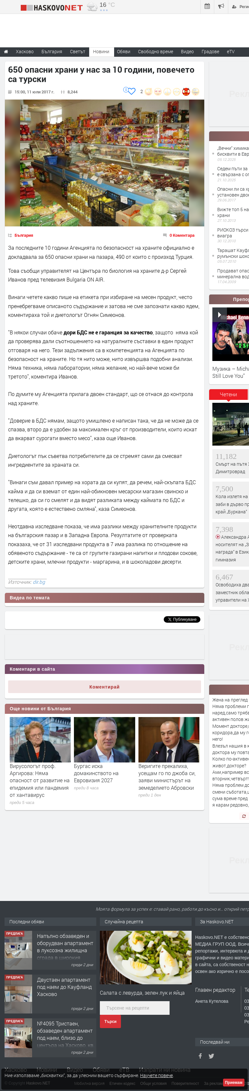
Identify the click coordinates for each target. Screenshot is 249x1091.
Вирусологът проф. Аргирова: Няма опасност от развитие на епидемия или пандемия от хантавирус (40, 780)
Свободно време (155, 51)
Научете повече (156, 1075)
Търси (110, 1021)
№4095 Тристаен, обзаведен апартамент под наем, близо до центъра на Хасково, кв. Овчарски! (66, 1038)
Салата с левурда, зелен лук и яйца (142, 992)
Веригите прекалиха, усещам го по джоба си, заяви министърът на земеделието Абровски (167, 776)
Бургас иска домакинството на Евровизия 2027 (96, 773)
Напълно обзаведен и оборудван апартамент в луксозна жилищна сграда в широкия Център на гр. (65, 950)
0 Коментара (182, 235)
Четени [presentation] (228, 394)
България (24, 235)
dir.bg (39, 582)
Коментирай (104, 686)
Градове (210, 51)
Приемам (234, 1082)
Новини (101, 51)
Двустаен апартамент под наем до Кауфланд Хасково (64, 987)
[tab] (228, 396)
